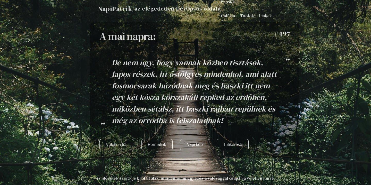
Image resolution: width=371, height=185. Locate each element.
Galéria (228, 15)
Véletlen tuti (117, 144)
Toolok (247, 15)
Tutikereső (232, 144)
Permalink (157, 144)
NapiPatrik (115, 8)
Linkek (265, 15)
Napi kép (195, 144)
